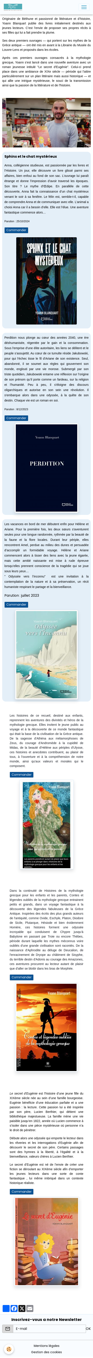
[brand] (14, 7)
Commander (16, 230)
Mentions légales (46, 1346)
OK (88, 1328)
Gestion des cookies (46, 1352)
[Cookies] (9, 1349)
